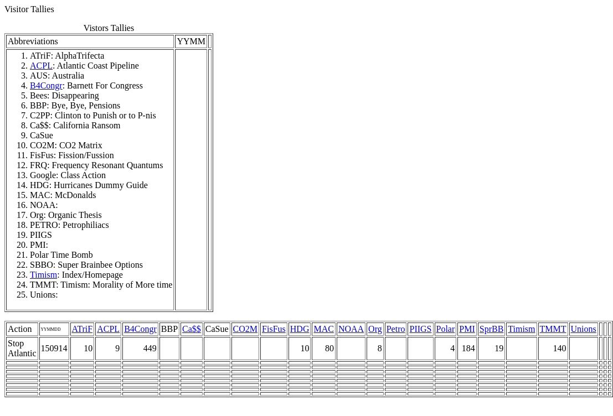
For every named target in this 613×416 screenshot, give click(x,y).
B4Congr (46, 85)
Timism (43, 274)
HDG (300, 329)
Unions (583, 329)
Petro (396, 329)
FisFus (274, 329)
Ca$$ (191, 329)
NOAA (351, 329)
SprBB (492, 329)
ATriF (82, 329)
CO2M (245, 329)
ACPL (41, 65)
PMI (467, 329)
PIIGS (420, 329)
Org (375, 329)
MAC (323, 329)
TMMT (553, 329)
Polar (445, 329)
